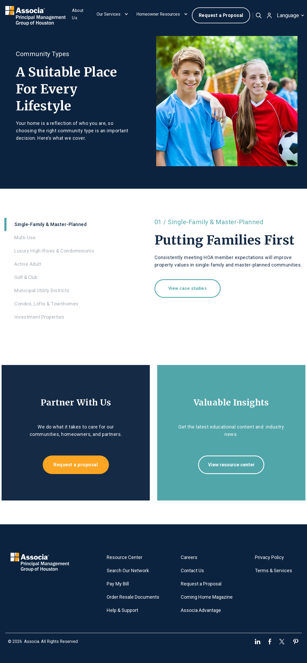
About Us (78, 14)
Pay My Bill (118, 584)
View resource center (235, 464)
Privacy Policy (269, 557)
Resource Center (124, 557)
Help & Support (122, 610)
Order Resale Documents (133, 597)
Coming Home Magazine (207, 597)
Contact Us (192, 570)
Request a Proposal (221, 15)
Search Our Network (128, 570)
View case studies (191, 288)
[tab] (75, 224)
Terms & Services (273, 570)
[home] (35, 15)
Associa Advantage (201, 610)
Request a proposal (72, 464)
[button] (112, 15)
